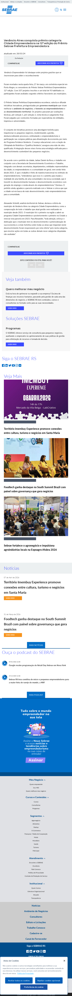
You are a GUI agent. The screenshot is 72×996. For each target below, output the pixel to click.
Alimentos (36, 824)
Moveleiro (36, 841)
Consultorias (36, 805)
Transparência (36, 898)
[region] (34, 976)
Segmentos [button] (36, 815)
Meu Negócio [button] (36, 779)
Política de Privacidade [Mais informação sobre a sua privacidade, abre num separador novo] (25, 973)
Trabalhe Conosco (36, 927)
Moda (36, 837)
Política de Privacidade (36, 873)
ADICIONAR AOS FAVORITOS (49, 63)
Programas (36, 808)
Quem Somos (36, 888)
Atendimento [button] (36, 858)
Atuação (36, 895)
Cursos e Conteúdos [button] (36, 797)
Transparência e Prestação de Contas (58, 2)
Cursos (36, 802)
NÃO (40, 265)
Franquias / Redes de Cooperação (36, 834)
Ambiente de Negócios (36, 911)
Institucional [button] (36, 883)
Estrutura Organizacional (36, 891)
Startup (36, 827)
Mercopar (36, 851)
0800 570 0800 (36, 956)
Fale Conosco (36, 869)
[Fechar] (64, 961)
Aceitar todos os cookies (19, 980)
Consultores (42, 2)
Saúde (36, 844)
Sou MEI (36, 788)
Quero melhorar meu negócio (36, 791)
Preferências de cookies (34, 987)
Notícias (36, 905)
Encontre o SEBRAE (30, 2)
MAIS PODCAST (36, 695)
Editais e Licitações (16, 2)
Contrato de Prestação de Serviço (36, 876)
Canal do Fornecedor (36, 938)
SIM (31, 265)
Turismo (36, 847)
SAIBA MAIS (12, 308)
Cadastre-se (36, 933)
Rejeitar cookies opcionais (48, 980)
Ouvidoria (36, 866)
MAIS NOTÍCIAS (36, 645)
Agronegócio (36, 820)
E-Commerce (36, 831)
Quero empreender (36, 784)
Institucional (5, 2)
